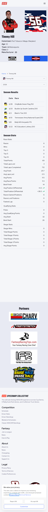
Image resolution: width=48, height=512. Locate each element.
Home (4, 74)
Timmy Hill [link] (12, 74)
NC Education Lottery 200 (25, 127)
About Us (5, 447)
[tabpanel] (24, 50)
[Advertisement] (24, 66)
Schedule (5, 411)
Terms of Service (7, 471)
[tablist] (24, 58)
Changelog (5, 453)
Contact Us (5, 456)
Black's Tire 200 (21, 113)
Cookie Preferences (9, 474)
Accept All (34, 501)
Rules (3, 435)
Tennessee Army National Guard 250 (29, 118)
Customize (24, 506)
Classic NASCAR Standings (11, 423)
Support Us (5, 459)
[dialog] (24, 497)
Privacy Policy (6, 468)
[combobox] (24, 78)
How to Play (6, 438)
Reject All (13, 501)
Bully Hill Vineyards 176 (23, 122)
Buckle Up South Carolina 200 (26, 109)
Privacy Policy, (14, 495)
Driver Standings (7, 417)
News (4, 450)
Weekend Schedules (9, 420)
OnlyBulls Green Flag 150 (24, 104)
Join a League (7, 432)
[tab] (12, 58)
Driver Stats (6, 414)
